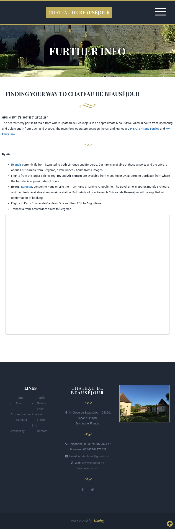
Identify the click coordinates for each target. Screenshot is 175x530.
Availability (17, 431)
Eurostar (26, 186)
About (19, 403)
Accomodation (20, 414)
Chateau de (79, 12)
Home (19, 397)
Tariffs (41, 397)
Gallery (41, 403)
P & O (133, 128)
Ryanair (16, 164)
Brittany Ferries (149, 128)
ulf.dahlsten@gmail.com (94, 456)
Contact (42, 431)
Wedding (21, 419)
